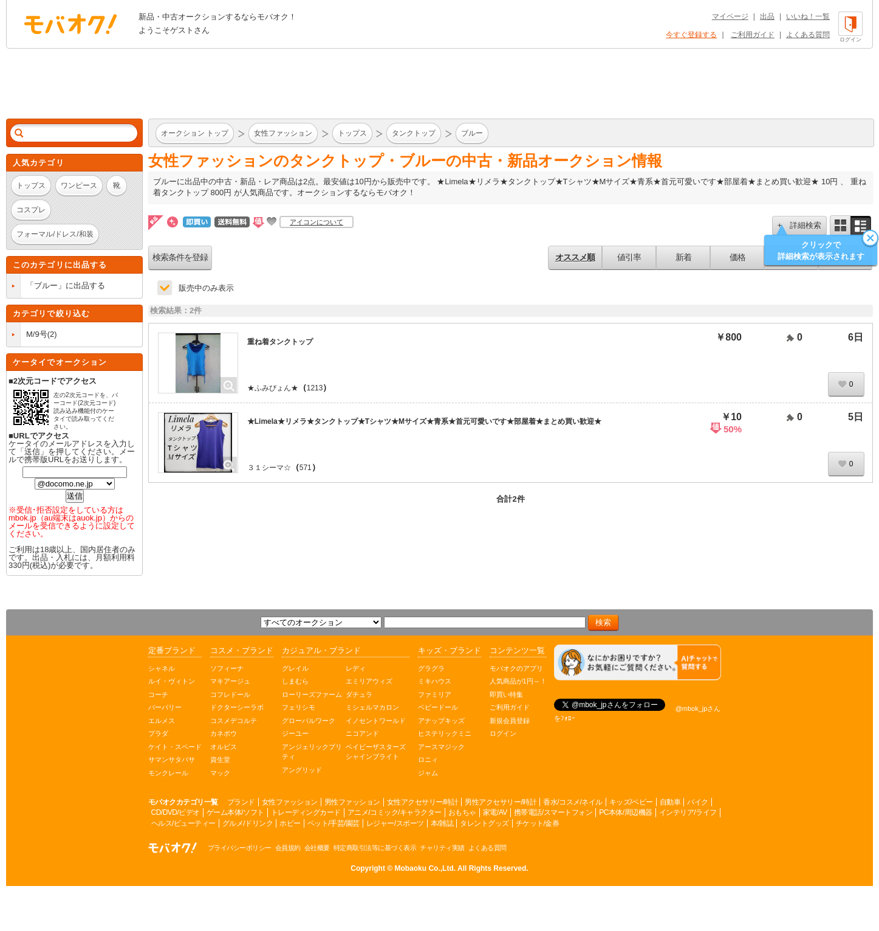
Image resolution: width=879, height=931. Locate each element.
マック (220, 773)
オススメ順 (575, 257)
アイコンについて (316, 222)
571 (305, 467)
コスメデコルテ (233, 720)
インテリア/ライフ (688, 812)
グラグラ (431, 668)
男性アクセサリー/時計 (500, 802)
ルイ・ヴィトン (171, 681)
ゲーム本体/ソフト (235, 812)
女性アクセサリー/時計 (423, 802)
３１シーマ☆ (269, 467)
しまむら (295, 681)
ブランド (241, 802)
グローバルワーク (308, 720)
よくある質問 (808, 34)
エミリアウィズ (369, 681)
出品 (767, 16)
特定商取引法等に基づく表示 (375, 847)
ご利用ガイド (753, 34)
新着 (683, 257)
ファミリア (434, 694)
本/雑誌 (442, 823)
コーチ (158, 694)
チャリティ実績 (442, 847)
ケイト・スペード (175, 746)
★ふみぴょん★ (272, 388)
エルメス (161, 720)
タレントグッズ (484, 823)
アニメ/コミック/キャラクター (394, 812)
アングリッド (302, 770)
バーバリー (165, 707)
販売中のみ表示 (206, 288)
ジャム (428, 773)
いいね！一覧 (808, 16)
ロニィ (428, 759)
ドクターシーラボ (237, 707)
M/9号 (36, 334)
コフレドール (230, 694)
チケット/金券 (537, 823)
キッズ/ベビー (631, 802)
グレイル (295, 668)
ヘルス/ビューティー (183, 823)
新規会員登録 (510, 720)
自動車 (670, 802)
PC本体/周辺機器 (625, 812)
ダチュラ (359, 694)
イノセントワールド (376, 720)
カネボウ (223, 733)
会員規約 (288, 847)
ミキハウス (434, 681)
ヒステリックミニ (444, 733)
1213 (315, 388)
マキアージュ (230, 681)
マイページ (730, 16)
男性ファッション (352, 802)
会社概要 (317, 847)
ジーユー (295, 733)
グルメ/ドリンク (247, 823)
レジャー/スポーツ (395, 823)
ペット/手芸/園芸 (333, 823)
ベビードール (438, 707)
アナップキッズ (441, 720)
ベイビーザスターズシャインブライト (376, 752)
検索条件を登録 (180, 257)
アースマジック (441, 746)
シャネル (161, 668)
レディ (356, 668)
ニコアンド (362, 733)
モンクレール (168, 773)
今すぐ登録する (691, 34)
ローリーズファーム (312, 694)
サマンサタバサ (171, 759)
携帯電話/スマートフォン (553, 812)
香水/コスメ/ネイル (573, 802)
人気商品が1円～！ (518, 681)
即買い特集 (506, 694)
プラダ (158, 733)
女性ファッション (290, 802)
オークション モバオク (70, 23)
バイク (697, 802)
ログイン (503, 733)
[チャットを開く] (637, 662)
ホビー (290, 823)
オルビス (223, 746)
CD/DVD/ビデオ (175, 812)
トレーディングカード (306, 812)
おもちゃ (462, 812)
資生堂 (220, 759)
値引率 (629, 257)
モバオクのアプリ (516, 668)
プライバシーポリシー (240, 847)
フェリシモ (298, 707)
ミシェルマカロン (372, 707)
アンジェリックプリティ (312, 752)
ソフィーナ (227, 668)
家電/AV (495, 812)
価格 (737, 257)
